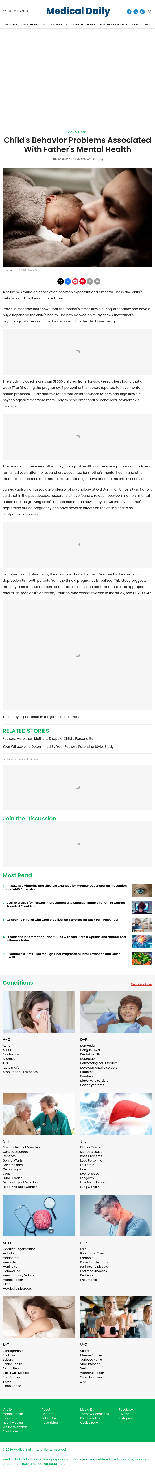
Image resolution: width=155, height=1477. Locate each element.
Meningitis (10, 1267)
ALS (5, 1063)
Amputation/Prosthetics (20, 1072)
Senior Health (12, 1364)
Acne (6, 1045)
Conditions (77, 132)
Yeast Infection (91, 1377)
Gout (6, 1174)
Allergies (9, 1059)
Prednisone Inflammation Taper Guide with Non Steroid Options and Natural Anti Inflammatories (66, 938)
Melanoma (11, 1258)
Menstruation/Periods (18, 1275)
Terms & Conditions (94, 1414)
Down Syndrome (92, 1085)
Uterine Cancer (91, 1355)
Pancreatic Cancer (94, 1253)
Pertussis (86, 1275)
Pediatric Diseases (93, 1271)
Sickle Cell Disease (16, 1373)
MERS (6, 1284)
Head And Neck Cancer (20, 1187)
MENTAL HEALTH (34, 24)
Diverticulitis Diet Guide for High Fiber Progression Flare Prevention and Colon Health (63, 955)
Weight (85, 1368)
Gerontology (12, 1169)
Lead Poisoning (91, 1160)
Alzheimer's (11, 1067)
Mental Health (13, 1280)
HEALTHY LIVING (84, 24)
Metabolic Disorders (17, 1288)
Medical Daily (78, 11)
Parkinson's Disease (94, 1267)
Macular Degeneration (19, 1249)
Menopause (11, 1271)
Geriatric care (13, 1165)
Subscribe (49, 1418)
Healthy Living (13, 1423)
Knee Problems (91, 1156)
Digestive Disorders (94, 1081)
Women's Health (92, 1373)
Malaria (8, 1253)
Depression (88, 1059)
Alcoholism (11, 1054)
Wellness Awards (113, 24)
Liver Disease (89, 1174)
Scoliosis (9, 1355)
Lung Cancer (89, 1187)
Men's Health (12, 1262)
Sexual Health (13, 1368)
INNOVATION (59, 24)
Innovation (10, 1418)
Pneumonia (88, 1280)
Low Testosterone (93, 1182)
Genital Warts (13, 1160)
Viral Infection (90, 1364)
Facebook (126, 1409)
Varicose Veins (91, 1360)
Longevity (87, 1178)
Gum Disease (12, 1178)
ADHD (7, 1050)
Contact (47, 1414)
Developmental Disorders (98, 1067)
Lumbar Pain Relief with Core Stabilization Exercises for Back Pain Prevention (62, 920)
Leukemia (87, 1165)
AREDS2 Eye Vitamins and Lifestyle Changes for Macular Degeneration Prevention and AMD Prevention (66, 887)
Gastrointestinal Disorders (21, 1147)
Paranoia (86, 1258)
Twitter (124, 1414)
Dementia (87, 1045)
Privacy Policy (90, 1418)
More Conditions (141, 984)
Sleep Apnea (12, 1386)
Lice (83, 1169)
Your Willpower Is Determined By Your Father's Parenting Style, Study (58, 746)
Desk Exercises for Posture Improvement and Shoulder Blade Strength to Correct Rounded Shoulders (65, 904)
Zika (83, 1381)
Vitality (8, 1409)
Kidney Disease (91, 1152)
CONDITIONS (141, 24)
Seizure (8, 1360)
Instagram (126, 1418)
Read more (57, 1464)
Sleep (7, 1381)
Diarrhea (86, 1076)
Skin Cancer (11, 1377)
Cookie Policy (89, 1423)
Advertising (50, 1423)
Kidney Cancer (91, 1147)
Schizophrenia (13, 1351)
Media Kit (87, 1409)
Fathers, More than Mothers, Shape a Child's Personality (48, 738)
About (46, 1409)
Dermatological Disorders (98, 1063)
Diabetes (86, 1072)
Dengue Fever (90, 1050)
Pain (83, 1249)
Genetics (9, 1156)
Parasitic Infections (94, 1262)
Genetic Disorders (16, 1152)
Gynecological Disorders (20, 1182)
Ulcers (84, 1351)
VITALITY (11, 24)
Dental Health (90, 1054)
